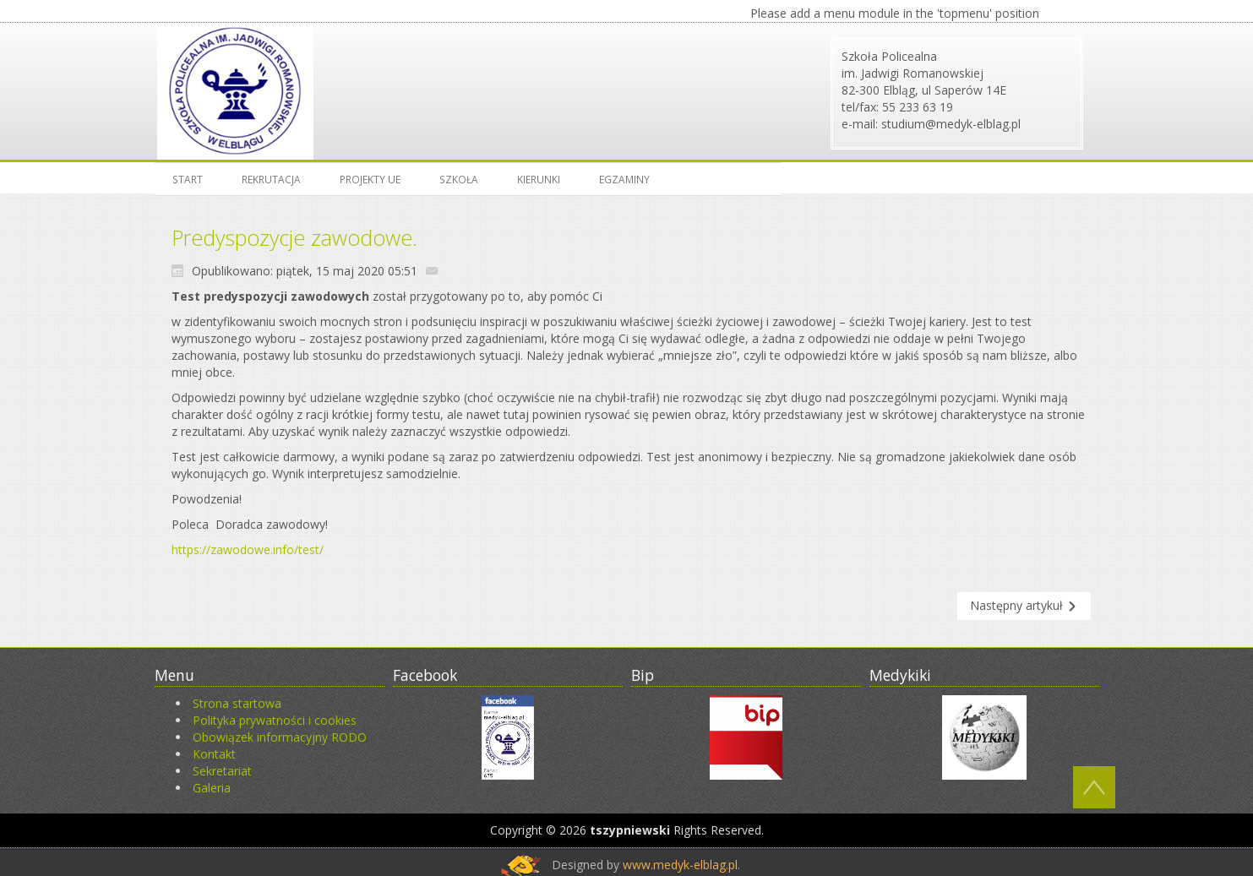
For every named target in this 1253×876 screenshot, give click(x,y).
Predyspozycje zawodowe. (294, 237)
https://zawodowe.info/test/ (248, 549)
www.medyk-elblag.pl (680, 865)
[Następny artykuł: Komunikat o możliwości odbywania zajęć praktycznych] (1024, 606)
